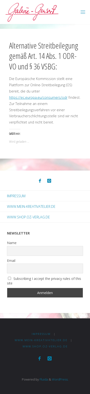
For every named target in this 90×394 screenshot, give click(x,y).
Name (12, 242)
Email (11, 260)
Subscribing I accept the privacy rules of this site (44, 280)
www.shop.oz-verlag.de (28, 217)
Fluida (43, 379)
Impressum (16, 196)
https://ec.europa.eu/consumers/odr (38, 97)
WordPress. (60, 379)
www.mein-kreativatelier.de (31, 206)
